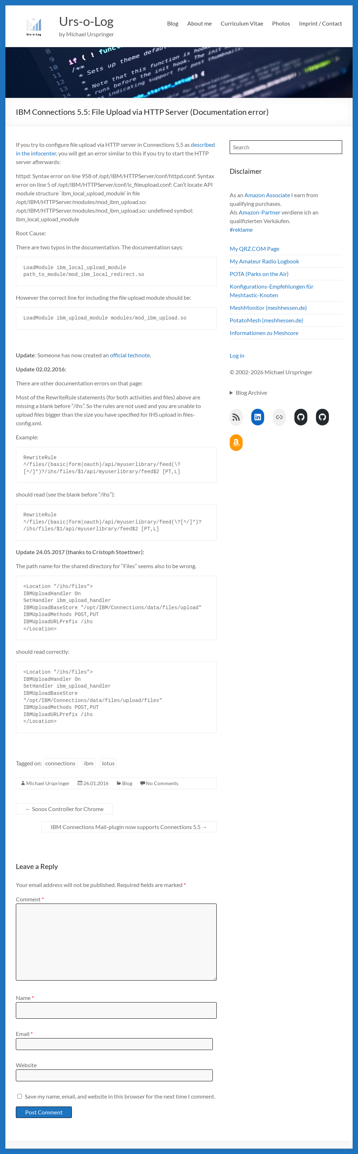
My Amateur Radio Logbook (264, 261)
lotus (108, 763)
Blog (172, 23)
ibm (88, 763)
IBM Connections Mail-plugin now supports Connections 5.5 (129, 826)
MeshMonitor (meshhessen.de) (268, 307)
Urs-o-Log (87, 21)
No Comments (162, 783)
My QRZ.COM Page (254, 248)
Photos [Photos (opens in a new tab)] (281, 23)
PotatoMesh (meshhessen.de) (266, 320)
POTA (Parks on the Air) (259, 273)
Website (26, 1065)
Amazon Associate (267, 194)
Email (24, 1033)
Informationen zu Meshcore (264, 332)
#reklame (241, 229)
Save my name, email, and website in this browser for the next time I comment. (120, 1096)
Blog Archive (251, 392)
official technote (130, 355)
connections (60, 763)
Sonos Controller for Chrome (64, 808)
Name (25, 997)
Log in (237, 355)
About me (199, 23)
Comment (30, 899)
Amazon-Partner (259, 212)
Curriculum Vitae (242, 23)
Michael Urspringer (48, 783)
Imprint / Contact (320, 23)
